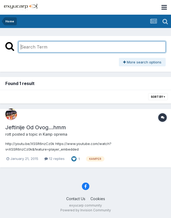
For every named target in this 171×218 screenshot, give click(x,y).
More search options (142, 62)
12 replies (54, 158)
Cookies (97, 198)
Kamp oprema (55, 134)
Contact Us (75, 198)
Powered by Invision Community (85, 210)
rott (8, 134)
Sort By (158, 96)
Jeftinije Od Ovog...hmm (35, 127)
